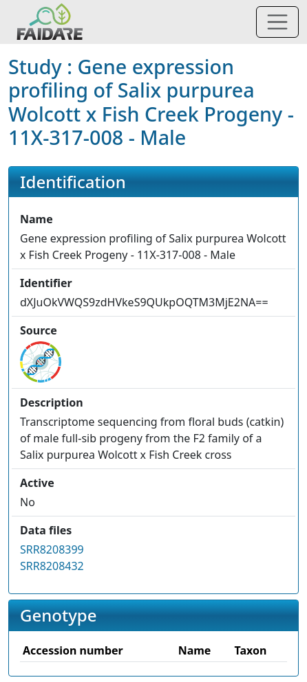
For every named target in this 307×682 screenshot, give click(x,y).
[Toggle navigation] (277, 22)
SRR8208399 (52, 549)
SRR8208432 (52, 565)
